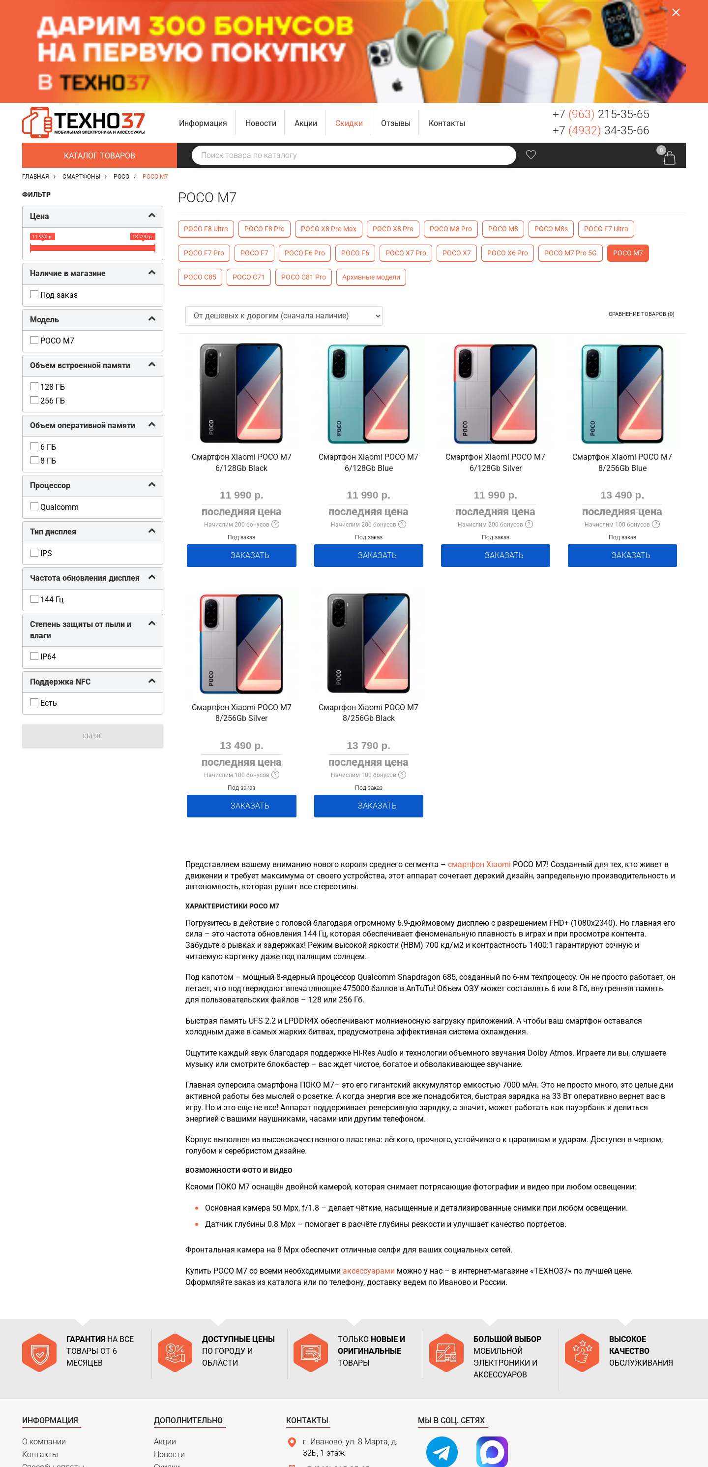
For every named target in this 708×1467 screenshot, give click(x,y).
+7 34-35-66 (601, 27)
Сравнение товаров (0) (642, 211)
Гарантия (39, 1381)
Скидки (167, 1356)
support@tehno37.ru (338, 1392)
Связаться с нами (330, 1412)
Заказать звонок (671, 19)
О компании (44, 1330)
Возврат (37, 1394)
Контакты (40, 1343)
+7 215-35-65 (601, 11)
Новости (169, 1343)
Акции (165, 1330)
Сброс (93, 633)
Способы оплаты (53, 1356)
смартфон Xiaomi (479, 753)
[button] (203, 19)
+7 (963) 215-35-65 (336, 1358)
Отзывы (168, 1368)
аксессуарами (369, 1159)
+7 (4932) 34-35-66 (336, 1375)
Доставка (40, 1368)
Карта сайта (44, 1406)
